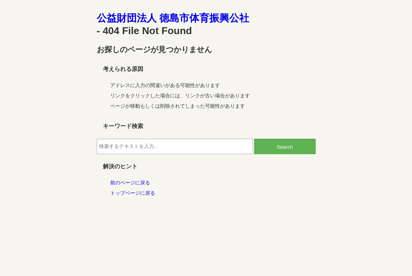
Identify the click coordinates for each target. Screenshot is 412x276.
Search (285, 147)
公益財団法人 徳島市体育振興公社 (173, 18)
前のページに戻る (130, 183)
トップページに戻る (132, 193)
